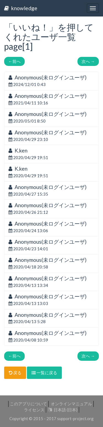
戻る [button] (15, 372)
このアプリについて (28, 403)
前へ (14, 61)
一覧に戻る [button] (44, 372)
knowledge (20, 8)
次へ (88, 61)
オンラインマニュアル (71, 403)
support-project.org (75, 418)
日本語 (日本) (62, 409)
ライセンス (34, 409)
